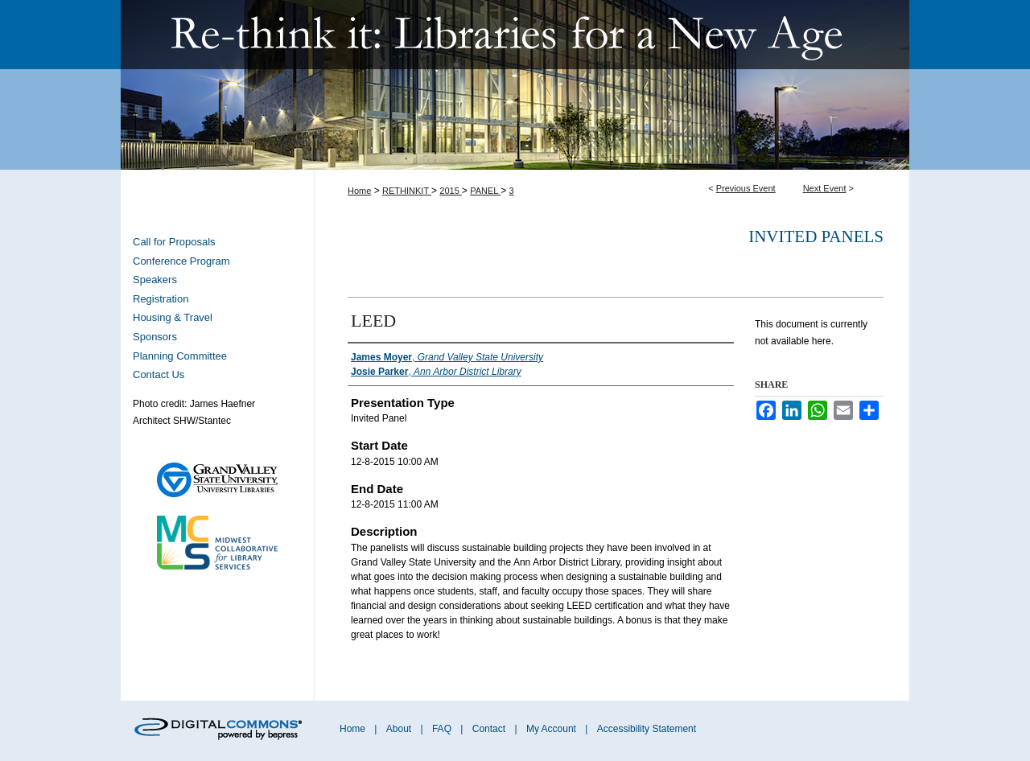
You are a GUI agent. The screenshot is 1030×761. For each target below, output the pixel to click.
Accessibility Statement (646, 728)
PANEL (485, 190)
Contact (488, 728)
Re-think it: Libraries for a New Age (515, 85)
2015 (450, 190)
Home (359, 190)
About (400, 728)
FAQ (443, 728)
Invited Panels (816, 236)
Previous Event (746, 188)
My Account (552, 728)
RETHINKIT (406, 190)
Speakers (155, 280)
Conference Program (181, 261)
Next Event (825, 188)
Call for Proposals (174, 242)
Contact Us (158, 374)
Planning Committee (180, 356)
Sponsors (155, 337)
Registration (160, 299)
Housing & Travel (172, 317)
